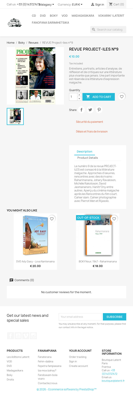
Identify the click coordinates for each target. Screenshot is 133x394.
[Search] (108, 29)
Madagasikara (83, 16)
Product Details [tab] (87, 158)
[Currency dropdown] (78, 5)
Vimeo (25, 335)
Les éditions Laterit (18, 357)
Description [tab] (84, 151)
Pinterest (99, 109)
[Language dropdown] (47, 5)
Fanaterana (44, 357)
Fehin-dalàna (45, 361)
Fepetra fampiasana (49, 366)
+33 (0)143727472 (28, 4)
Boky (54, 16)
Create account (78, 366)
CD (34, 16)
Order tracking (77, 357)
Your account (80, 351)
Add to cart (98, 97)
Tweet (90, 109)
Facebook (10, 335)
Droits (10, 379)
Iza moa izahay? (47, 370)
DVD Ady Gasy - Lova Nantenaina (35, 261)
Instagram (33, 335)
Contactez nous (47, 383)
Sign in (73, 361)
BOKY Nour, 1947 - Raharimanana (98, 261)
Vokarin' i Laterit (111, 16)
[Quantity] (73, 97)
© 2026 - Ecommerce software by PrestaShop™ (66, 389)
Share (81, 109)
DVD (43, 16)
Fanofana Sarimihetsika (50, 23)
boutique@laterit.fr (113, 380)
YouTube (18, 335)
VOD (65, 16)
